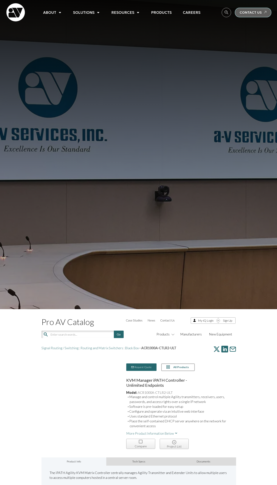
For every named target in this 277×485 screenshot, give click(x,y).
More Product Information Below (152, 433)
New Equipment (220, 334)
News (151, 320)
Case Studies (134, 320)
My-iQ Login (205, 320)
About (52, 12)
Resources (125, 12)
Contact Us (167, 320)
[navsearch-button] (226, 12)
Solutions (86, 12)
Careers (191, 12)
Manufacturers (191, 334)
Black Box (132, 348)
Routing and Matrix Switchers (102, 348)
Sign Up (227, 320)
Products (161, 12)
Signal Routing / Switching (60, 348)
